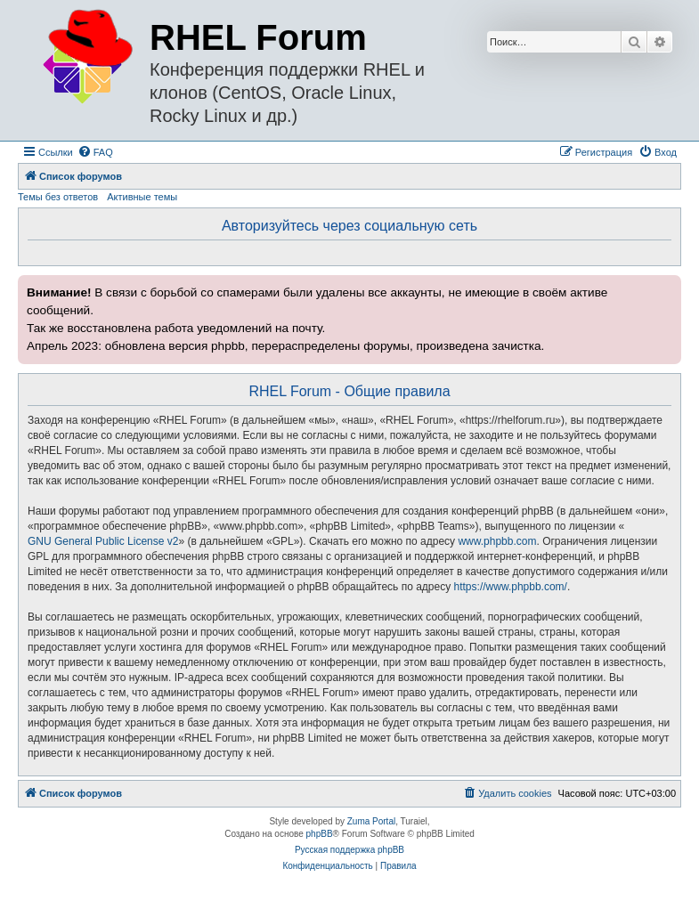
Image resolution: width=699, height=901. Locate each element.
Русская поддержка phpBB (349, 850)
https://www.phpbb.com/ (510, 586)
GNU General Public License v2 (103, 541)
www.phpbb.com (497, 541)
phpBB (319, 834)
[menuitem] (95, 152)
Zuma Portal (371, 821)
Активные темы (142, 196)
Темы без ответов (58, 196)
